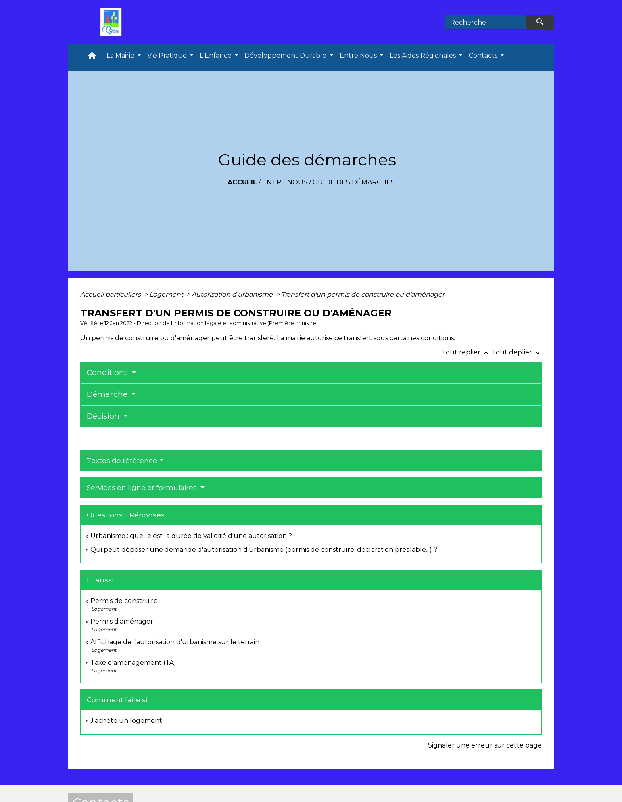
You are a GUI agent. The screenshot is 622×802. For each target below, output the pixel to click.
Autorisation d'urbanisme (233, 294)
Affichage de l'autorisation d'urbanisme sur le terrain (174, 642)
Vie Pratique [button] (167, 55)
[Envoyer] (540, 22)
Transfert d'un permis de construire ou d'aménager (363, 294)
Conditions (108, 372)
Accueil (242, 182)
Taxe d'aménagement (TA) (133, 662)
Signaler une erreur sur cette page (485, 745)
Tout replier (467, 352)
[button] (92, 57)
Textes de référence (122, 460)
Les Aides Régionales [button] (423, 55)
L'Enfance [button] (216, 55)
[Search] (486, 22)
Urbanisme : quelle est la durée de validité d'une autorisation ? (191, 536)
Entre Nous (284, 182)
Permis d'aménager (121, 621)
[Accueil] (113, 22)
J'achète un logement (126, 721)
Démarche (108, 394)
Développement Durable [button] (286, 55)
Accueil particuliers (111, 294)
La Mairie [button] (121, 55)
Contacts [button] (484, 55)
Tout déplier (517, 352)
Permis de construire (124, 601)
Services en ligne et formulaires (142, 488)
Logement (167, 294)
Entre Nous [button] (359, 55)
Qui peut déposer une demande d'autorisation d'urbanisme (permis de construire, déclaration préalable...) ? (263, 549)
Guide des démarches (354, 182)
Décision (104, 416)
